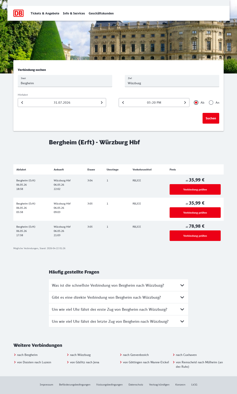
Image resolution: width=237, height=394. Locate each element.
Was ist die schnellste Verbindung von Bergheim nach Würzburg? (118, 285)
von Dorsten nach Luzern (34, 362)
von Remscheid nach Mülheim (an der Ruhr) (199, 364)
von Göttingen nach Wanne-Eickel (146, 362)
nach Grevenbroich (136, 355)
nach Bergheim (27, 355)
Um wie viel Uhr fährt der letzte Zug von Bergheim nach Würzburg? (118, 321)
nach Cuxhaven (186, 355)
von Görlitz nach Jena (84, 362)
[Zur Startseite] (18, 13)
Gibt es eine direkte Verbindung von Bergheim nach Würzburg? (118, 297)
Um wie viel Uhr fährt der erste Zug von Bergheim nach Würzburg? (118, 309)
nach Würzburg (80, 355)
